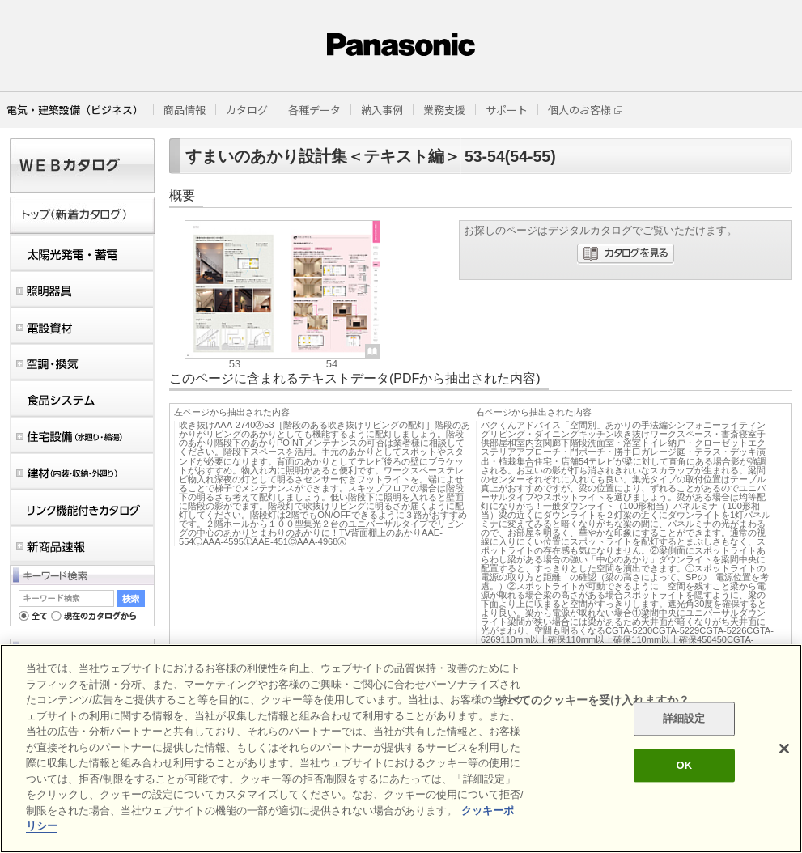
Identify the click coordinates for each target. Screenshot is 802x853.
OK (684, 765)
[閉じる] (784, 748)
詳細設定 (684, 719)
